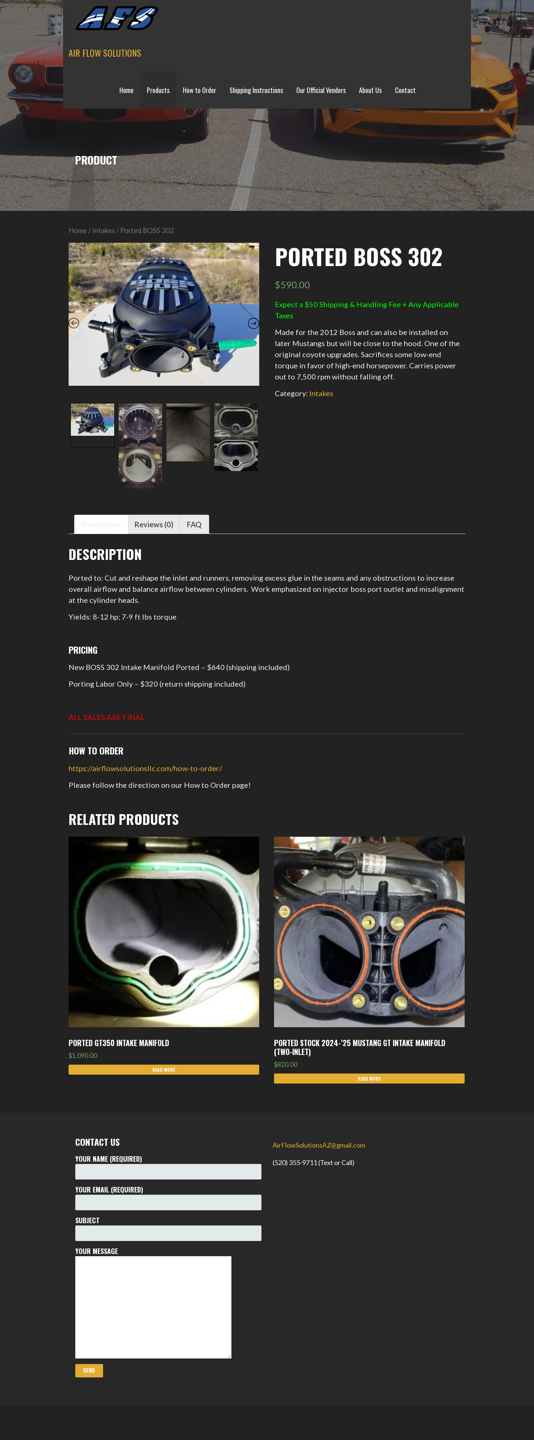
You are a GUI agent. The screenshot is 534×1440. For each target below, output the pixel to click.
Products (158, 90)
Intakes (103, 230)
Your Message (168, 1302)
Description (101, 524)
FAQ (194, 524)
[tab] (101, 524)
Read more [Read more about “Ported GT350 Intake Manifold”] (163, 1069)
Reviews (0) (154, 524)
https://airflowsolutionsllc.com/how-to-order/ (145, 768)
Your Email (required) (168, 1197)
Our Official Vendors (321, 90)
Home (126, 90)
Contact (405, 90)
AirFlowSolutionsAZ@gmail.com (319, 1145)
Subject (168, 1228)
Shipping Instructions (256, 90)
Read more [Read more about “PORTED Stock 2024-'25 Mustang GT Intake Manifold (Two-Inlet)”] (369, 1078)
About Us (370, 90)
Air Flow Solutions (105, 52)
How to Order (199, 90)
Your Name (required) (168, 1166)
